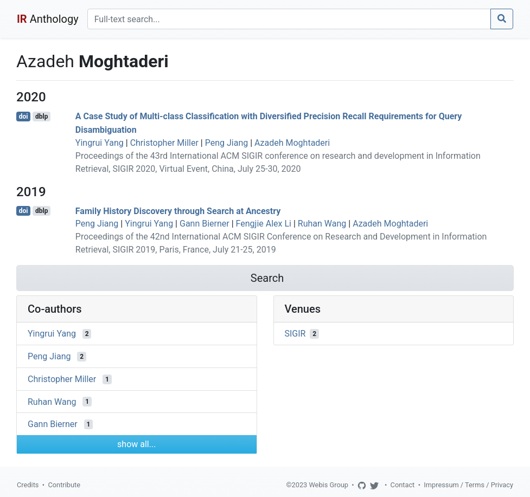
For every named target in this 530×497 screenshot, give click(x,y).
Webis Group (328, 485)
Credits (28, 485)
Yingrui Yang (99, 143)
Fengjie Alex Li (263, 223)
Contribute (64, 485)
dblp (41, 116)
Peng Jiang (226, 143)
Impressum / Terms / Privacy (468, 485)
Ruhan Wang (322, 223)
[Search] (289, 19)
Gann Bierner (204, 223)
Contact (403, 485)
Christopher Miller (164, 143)
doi (23, 116)
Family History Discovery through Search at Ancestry (177, 210)
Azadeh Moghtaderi (292, 143)
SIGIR (295, 333)
